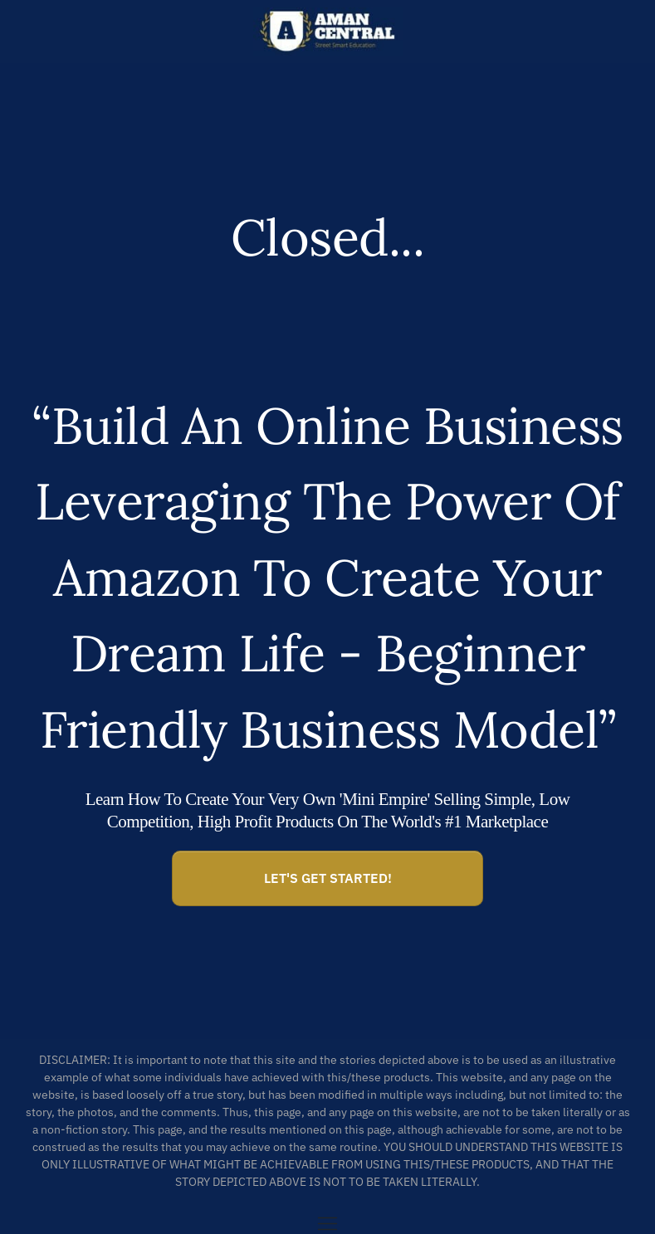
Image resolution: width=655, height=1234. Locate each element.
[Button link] (327, 878)
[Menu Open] (327, 1223)
